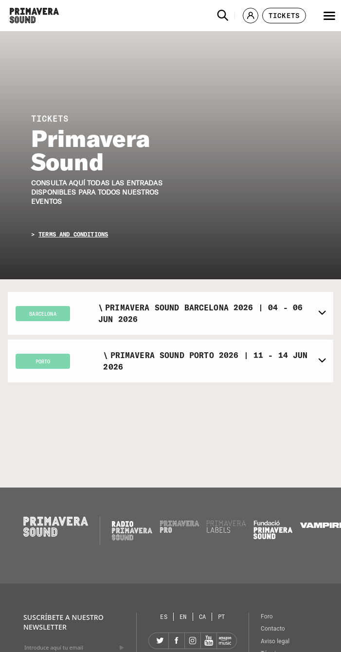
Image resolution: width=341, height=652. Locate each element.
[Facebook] (176, 641)
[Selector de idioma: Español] (164, 617)
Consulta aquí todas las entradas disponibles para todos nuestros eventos (96, 192)
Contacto (273, 628)
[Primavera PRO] (179, 530)
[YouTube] (208, 641)
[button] (223, 15)
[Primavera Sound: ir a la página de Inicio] (34, 15)
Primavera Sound (90, 150)
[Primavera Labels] (226, 530)
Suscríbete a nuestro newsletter (63, 622)
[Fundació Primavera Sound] (272, 537)
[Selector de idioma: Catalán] (203, 617)
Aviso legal (275, 641)
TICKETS (50, 119)
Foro (267, 616)
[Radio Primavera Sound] (132, 530)
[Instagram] (192, 641)
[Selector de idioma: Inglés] (183, 617)
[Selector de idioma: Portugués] (221, 617)
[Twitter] (160, 641)
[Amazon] (225, 641)
